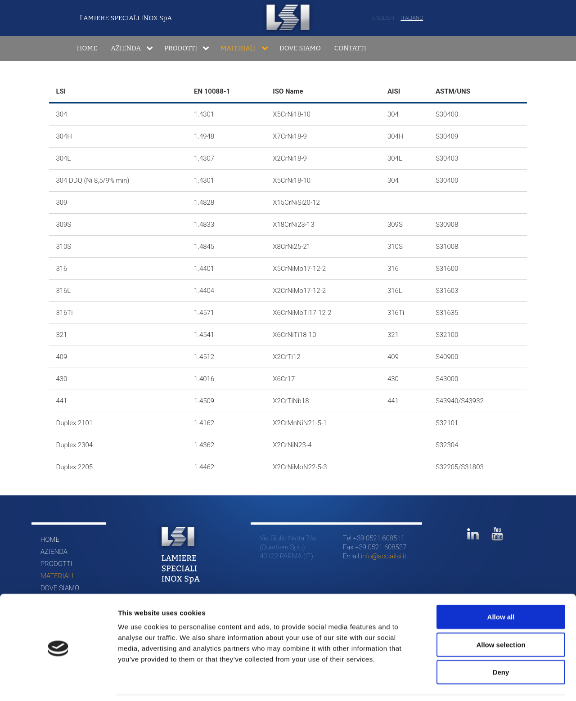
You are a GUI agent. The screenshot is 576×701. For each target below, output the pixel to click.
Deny (501, 643)
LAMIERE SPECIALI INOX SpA (126, 18)
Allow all (501, 587)
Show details (472, 683)
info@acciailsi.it (383, 556)
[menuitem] (87, 48)
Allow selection (500, 615)
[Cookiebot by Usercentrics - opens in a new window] (58, 683)
